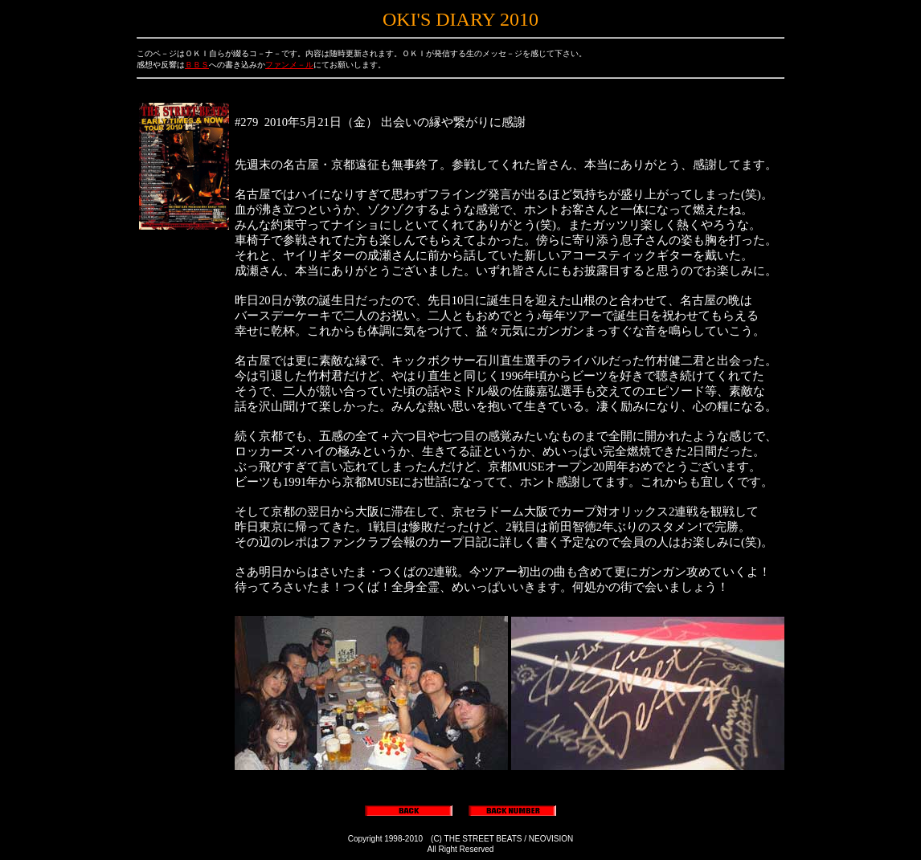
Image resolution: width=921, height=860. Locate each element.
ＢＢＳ (197, 64)
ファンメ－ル (289, 64)
